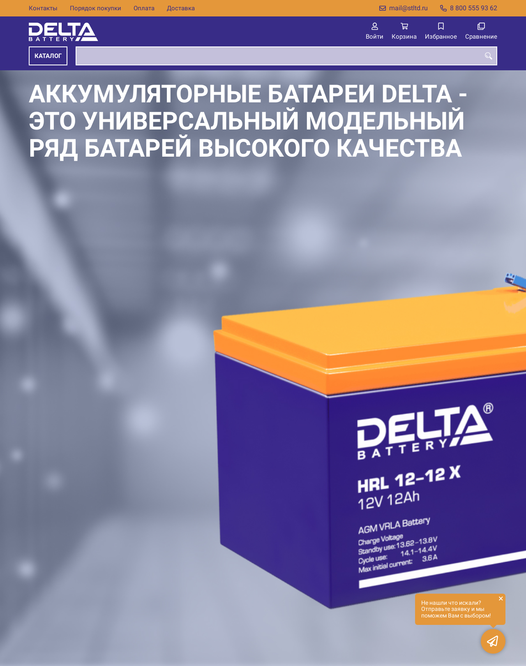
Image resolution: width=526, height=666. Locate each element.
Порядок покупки (95, 8)
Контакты (43, 8)
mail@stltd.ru (408, 8)
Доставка (181, 8)
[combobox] (286, 55)
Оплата (144, 8)
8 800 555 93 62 (473, 8)
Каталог (48, 56)
